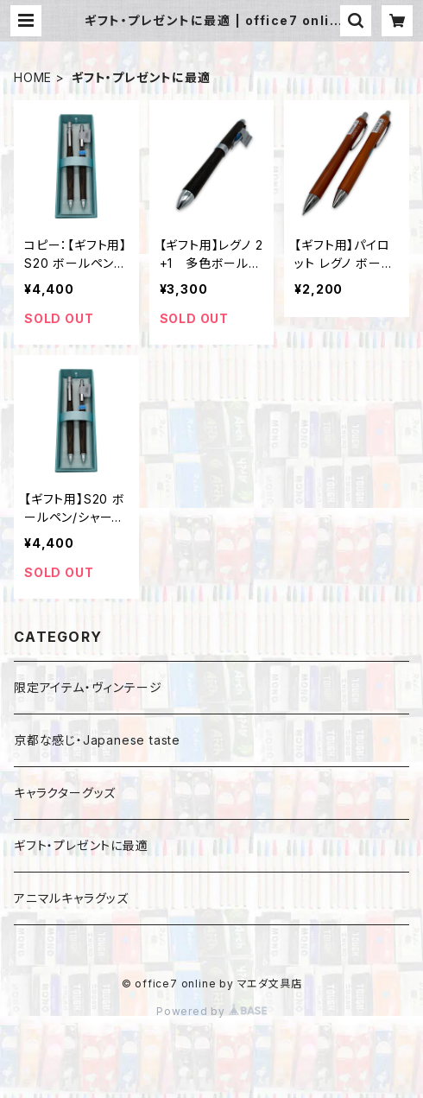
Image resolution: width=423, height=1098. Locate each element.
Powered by (211, 1011)
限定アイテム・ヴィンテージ (87, 687)
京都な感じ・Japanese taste (97, 740)
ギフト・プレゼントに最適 (81, 845)
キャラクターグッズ (65, 792)
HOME (33, 77)
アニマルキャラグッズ (71, 898)
